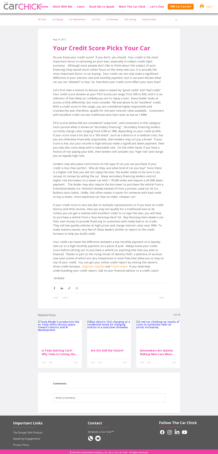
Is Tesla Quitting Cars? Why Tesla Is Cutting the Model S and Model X (58, 352)
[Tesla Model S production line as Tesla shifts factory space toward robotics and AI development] (60, 332)
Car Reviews (112, 19)
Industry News (149, 19)
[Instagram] (170, 432)
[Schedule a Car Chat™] (106, 431)
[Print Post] (76, 288)
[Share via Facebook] (54, 288)
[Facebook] (162, 432)
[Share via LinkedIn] (61, 288)
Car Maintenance (77, 19)
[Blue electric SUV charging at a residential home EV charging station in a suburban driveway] (109, 332)
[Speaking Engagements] (35, 438)
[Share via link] (69, 288)
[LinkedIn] (177, 432)
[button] (62, 6)
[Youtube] (184, 432)
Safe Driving (130, 19)
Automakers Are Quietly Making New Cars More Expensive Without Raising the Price (158, 352)
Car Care (96, 19)
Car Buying (57, 19)
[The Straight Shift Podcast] (35, 432)
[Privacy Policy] (30, 445)
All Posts (42, 19)
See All (177, 314)
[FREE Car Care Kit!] (181, 6)
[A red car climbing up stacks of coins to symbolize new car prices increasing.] (158, 332)
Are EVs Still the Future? (107, 350)
